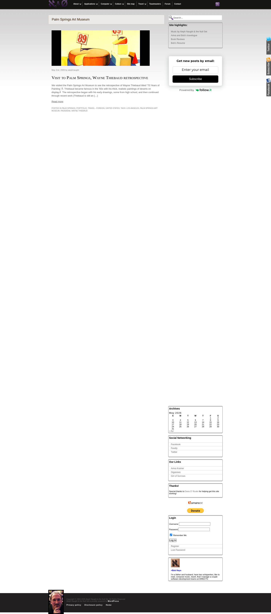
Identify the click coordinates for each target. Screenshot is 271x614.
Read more (57, 101)
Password (173, 529)
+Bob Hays (176, 570)
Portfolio (81, 108)
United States (113, 108)
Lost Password (178, 550)
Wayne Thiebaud (79, 111)
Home (109, 605)
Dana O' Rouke (192, 491)
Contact (177, 4)
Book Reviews (178, 39)
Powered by (195, 90)
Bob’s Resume (178, 43)
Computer (105, 4)
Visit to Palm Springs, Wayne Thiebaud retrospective (100, 77)
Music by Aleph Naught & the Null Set (189, 31)
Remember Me (178, 535)
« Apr (171, 431)
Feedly (174, 448)
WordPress (113, 601)
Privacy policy (73, 605)
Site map (131, 4)
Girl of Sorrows (178, 476)
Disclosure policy (93, 605)
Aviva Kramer (177, 468)
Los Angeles (132, 108)
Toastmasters (155, 4)
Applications (89, 4)
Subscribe (195, 79)
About (76, 4)
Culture (118, 4)
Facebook (176, 444)
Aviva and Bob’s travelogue (184, 35)
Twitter (174, 452)
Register (175, 546)
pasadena (65, 111)
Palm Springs (68, 108)
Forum (167, 4)
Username (173, 524)
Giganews (176, 472)
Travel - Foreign (96, 108)
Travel (141, 4)
